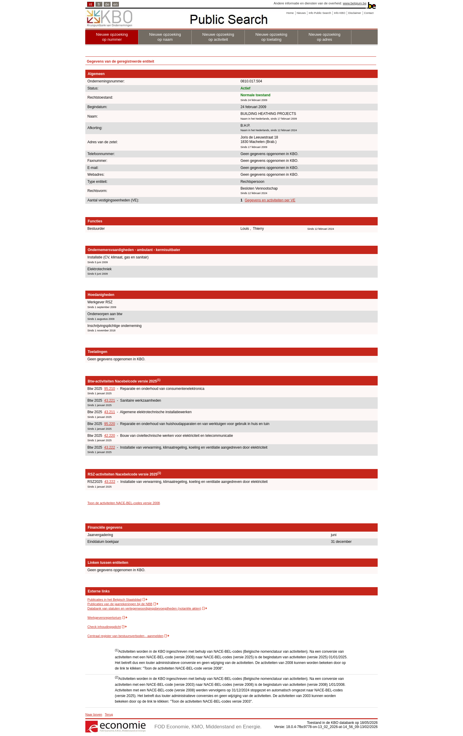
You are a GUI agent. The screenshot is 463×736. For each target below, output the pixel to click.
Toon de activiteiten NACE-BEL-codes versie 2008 (123, 503)
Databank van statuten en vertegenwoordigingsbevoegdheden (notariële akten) (144, 608)
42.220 (109, 436)
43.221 (109, 400)
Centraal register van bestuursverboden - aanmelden (125, 636)
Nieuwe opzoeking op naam (165, 37)
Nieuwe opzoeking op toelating (271, 37)
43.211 (109, 412)
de (107, 4)
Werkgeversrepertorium (104, 617)
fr (99, 4)
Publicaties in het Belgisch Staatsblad (114, 599)
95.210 (109, 389)
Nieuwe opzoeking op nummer (112, 37)
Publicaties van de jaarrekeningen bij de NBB (119, 604)
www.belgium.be (354, 3)
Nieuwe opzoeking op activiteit (218, 37)
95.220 (109, 424)
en (115, 4)
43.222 (109, 447)
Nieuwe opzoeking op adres (324, 37)
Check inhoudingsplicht (104, 626)
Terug (109, 714)
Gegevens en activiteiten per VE (270, 200)
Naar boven (93, 714)
